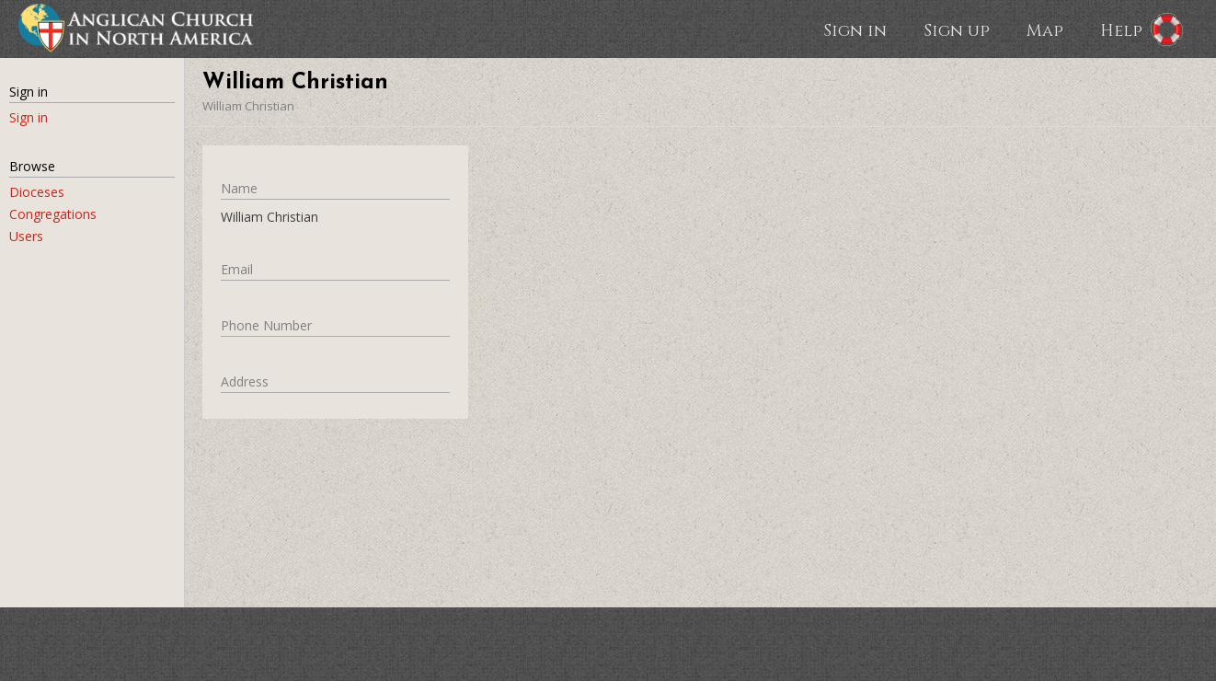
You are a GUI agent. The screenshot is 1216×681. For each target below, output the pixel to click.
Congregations (53, 214)
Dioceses (36, 192)
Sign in (855, 29)
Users (26, 236)
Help (1121, 29)
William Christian (248, 106)
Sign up (956, 29)
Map (1045, 29)
